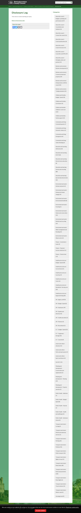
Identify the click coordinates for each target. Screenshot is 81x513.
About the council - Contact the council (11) (61, 34)
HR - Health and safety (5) (62, 317)
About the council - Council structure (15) (61, 46)
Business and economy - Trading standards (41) (61, 90)
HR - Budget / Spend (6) (61, 303)
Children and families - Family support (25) (61, 117)
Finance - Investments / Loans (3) (61, 243)
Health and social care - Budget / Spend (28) (61, 261)
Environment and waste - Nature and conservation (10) (61, 213)
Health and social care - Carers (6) (61, 280)
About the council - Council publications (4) (61, 40)
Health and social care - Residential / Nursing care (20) (62, 287)
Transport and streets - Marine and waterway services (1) (61, 432)
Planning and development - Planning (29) (61, 379)
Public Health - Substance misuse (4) (62, 419)
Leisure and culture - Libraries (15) (60, 344)
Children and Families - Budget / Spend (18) (61, 96)
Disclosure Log (58, 6)
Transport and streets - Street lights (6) (61, 479)
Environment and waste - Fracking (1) (61, 205)
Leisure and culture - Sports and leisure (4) (60, 357)
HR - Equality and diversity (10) (60, 312)
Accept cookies (40, 510)
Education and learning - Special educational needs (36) (62, 178)
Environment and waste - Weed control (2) (61, 237)
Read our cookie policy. (72, 507)
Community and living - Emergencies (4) (61, 135)
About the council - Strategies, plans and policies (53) (60, 60)
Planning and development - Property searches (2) (61, 387)
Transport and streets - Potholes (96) (61, 446)
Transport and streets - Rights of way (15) (61, 458)
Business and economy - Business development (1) (62, 67)
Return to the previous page (18, 20)
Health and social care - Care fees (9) (61, 274)
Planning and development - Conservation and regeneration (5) (60, 369)
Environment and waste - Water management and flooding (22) (61, 229)
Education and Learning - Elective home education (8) (61, 161)
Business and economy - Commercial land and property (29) (61, 74)
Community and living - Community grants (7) (61, 123)
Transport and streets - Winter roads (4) (61, 491)
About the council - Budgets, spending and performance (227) (61, 18)
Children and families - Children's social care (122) (61, 109)
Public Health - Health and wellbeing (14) (61, 413)
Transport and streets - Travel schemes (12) (61, 485)
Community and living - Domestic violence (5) (61, 129)
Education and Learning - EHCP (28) (61, 154)
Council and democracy (18, 6)
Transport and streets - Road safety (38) (61, 464)
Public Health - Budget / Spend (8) (61, 400)
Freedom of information (29, 6)
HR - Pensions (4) (60, 321)
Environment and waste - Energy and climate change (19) (61, 192)
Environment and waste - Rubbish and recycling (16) (61, 221)
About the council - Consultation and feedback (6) (60, 27)
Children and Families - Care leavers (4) (61, 102)
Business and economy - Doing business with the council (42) (61, 83)
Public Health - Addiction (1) (62, 394)
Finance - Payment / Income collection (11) (61, 249)
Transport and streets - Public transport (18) (61, 452)
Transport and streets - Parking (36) (61, 439)
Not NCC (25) (59, 362)
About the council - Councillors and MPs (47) (62, 52)
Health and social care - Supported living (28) (61, 294)
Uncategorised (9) (60, 496)
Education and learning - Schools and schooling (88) (61, 169)
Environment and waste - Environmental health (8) (61, 199)
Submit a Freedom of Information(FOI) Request (44, 6)
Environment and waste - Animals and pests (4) (61, 185)
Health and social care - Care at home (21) (61, 267)
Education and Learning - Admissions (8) (61, 147)
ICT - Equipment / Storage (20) (60, 334)
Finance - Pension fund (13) (61, 255)
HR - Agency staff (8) (61, 299)
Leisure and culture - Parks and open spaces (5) (62, 351)
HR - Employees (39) (60, 307)
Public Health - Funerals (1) (61, 406)
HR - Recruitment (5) (60, 325)
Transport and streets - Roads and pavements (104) (61, 471)
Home (10, 6)
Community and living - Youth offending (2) (61, 141)
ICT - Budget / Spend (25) (62, 329)
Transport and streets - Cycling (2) (61, 425)
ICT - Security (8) (60, 339)
